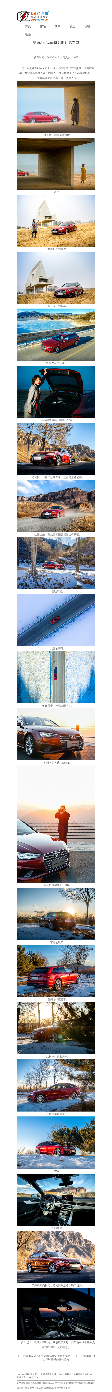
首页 (28, 26)
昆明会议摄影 (36, 1388)
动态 (72, 26)
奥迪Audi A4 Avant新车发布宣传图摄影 (48, 1356)
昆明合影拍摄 (50, 1388)
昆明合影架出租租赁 (64, 1383)
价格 (87, 26)
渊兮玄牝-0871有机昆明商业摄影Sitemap (35, 1383)
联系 (28, 34)
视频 (57, 26)
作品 (42, 26)
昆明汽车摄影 (63, 1388)
